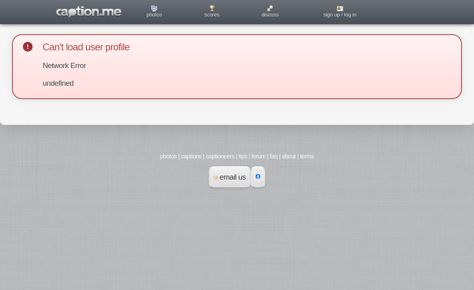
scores (212, 15)
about (289, 156)
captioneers (220, 156)
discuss (270, 15)
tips (243, 156)
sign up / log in (339, 15)
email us (230, 177)
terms (307, 156)
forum (258, 156)
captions (191, 156)
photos (154, 15)
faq (274, 156)
